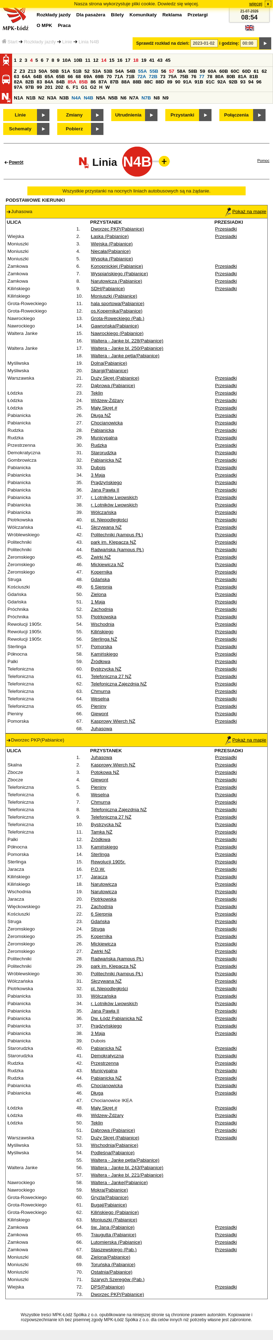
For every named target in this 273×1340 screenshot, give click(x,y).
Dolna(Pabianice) (109, 363)
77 (201, 76)
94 (250, 82)
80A (219, 76)
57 (171, 71)
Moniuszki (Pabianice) (114, 296)
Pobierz (74, 128)
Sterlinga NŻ (104, 639)
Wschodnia (102, 624)
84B (60, 82)
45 (168, 60)
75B (184, 76)
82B (29, 82)
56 (163, 71)
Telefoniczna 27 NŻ (111, 676)
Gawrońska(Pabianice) (115, 326)
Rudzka (99, 445)
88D (160, 82)
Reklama (172, 14)
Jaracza (99, 876)
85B (83, 82)
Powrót (16, 162)
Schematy (20, 128)
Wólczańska (104, 512)
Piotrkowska (104, 616)
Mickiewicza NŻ (107, 564)
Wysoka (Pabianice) (112, 258)
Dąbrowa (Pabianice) (113, 385)
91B (198, 82)
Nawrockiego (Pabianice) (117, 333)
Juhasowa (101, 728)
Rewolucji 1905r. (108, 861)
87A (102, 82)
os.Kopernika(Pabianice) (117, 311)
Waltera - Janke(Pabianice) (119, 1182)
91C (210, 82)
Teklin (97, 393)
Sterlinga (100, 854)
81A (242, 76)
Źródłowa (101, 661)
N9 (165, 98)
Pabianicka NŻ (106, 460)
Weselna (100, 698)
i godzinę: (229, 43)
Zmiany (74, 115)
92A (221, 82)
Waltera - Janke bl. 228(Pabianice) (127, 340)
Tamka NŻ (102, 832)
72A (141, 76)
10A (66, 60)
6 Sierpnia (101, 587)
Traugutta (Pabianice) (113, 1234)
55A (142, 71)
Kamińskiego (104, 654)
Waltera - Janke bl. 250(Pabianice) (127, 348)
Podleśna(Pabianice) (113, 1152)
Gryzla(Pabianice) (110, 1197)
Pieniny (99, 706)
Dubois (98, 467)
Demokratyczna (107, 1055)
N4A (76, 98)
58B (192, 71)
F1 (76, 87)
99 (39, 87)
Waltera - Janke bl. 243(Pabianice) (127, 1167)
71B (130, 76)
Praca (64, 25)
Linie (67, 41)
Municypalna (104, 437)
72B (153, 76)
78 (210, 76)
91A (187, 82)
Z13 (32, 71)
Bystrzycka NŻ (106, 669)
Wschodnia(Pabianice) (114, 1145)
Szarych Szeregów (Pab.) (118, 1279)
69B (99, 76)
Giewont (99, 713)
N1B (31, 98)
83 (39, 82)
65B (60, 76)
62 (264, 71)
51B (77, 71)
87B (114, 82)
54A (119, 71)
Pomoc (263, 160)
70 (109, 76)
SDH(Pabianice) (108, 288)
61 (256, 71)
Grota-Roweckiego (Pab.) (117, 318)
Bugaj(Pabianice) (109, 1205)
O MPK (44, 25)
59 (202, 71)
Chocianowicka (107, 422)
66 (70, 76)
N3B (64, 98)
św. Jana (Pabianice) (113, 1227)
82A (18, 82)
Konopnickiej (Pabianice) (117, 266)
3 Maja (98, 475)
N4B (88, 98)
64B (37, 76)
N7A (134, 98)
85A (72, 82)
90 (177, 82)
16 (120, 60)
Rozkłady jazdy (40, 41)
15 (111, 60)
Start (9, 41)
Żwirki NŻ (101, 557)
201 (49, 87)
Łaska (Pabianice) (110, 236)
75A (172, 76)
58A (181, 71)
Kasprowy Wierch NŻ (113, 721)
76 (194, 76)
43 (159, 60)
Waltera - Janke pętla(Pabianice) (125, 355)
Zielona (99, 594)
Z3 (22, 71)
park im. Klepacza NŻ (113, 542)
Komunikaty (142, 14)
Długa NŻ (101, 415)
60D (246, 71)
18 (136, 60)
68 (78, 76)
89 (169, 82)
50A (43, 71)
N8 (157, 98)
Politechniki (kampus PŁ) (117, 534)
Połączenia (236, 115)
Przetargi (197, 14)
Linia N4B (89, 41)
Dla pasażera (91, 14)
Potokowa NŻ (105, 772)
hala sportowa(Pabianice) (117, 303)
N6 (124, 98)
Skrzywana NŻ (106, 527)
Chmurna (101, 691)
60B (223, 71)
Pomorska (101, 646)
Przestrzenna (105, 1063)
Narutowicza (104, 884)
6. (68, 87)
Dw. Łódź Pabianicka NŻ (117, 1018)
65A (49, 76)
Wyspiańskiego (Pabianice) (119, 273)
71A (118, 76)
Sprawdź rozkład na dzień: (162, 43)
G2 (93, 87)
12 (95, 60)
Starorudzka (104, 452)
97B (29, 87)
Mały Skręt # (104, 408)
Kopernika (101, 572)
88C (148, 82)
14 (104, 60)
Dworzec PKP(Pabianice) (117, 229)
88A (125, 82)
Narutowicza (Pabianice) (116, 281)
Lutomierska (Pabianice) (116, 1242)
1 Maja (98, 601)
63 (16, 76)
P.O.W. (98, 869)
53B (108, 71)
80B (230, 76)
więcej (255, 3)
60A (212, 71)
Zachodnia (102, 609)
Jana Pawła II (105, 490)
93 (243, 82)
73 (163, 76)
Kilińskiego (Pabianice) (115, 1212)
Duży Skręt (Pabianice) (115, 378)
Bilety (117, 14)
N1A (18, 98)
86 (93, 82)
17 (127, 60)
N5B (113, 98)
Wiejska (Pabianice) (112, 243)
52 (87, 71)
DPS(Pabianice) (108, 1287)
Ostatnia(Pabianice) (112, 1272)
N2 (41, 98)
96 (259, 82)
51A (65, 71)
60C (235, 71)
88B (137, 82)
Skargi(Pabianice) (109, 370)
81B (254, 76)
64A (26, 76)
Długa (97, 1093)
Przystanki (182, 115)
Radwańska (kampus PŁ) (117, 549)
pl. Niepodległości (109, 519)
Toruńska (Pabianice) (113, 1264)
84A (49, 82)
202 (59, 87)
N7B (146, 98)
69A (88, 76)
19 (143, 60)
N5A (101, 98)
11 (87, 60)
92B (233, 82)
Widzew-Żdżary (107, 400)
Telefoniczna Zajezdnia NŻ (119, 684)
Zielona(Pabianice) (110, 1257)
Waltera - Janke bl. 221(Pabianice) (127, 1175)
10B (78, 60)
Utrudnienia (128, 115)
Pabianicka (102, 430)
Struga (98, 929)
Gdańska (100, 579)
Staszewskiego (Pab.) (114, 1249)
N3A (52, 98)
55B (154, 71)
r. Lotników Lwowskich (114, 497)
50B (54, 71)
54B (131, 71)
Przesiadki (226, 229)
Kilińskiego (102, 631)
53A (96, 71)
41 (152, 60)
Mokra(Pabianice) (109, 1190)
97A (18, 87)
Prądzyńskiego (106, 482)
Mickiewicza (103, 943)
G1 (84, 87)
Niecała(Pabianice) (111, 251)
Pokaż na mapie (245, 211)
